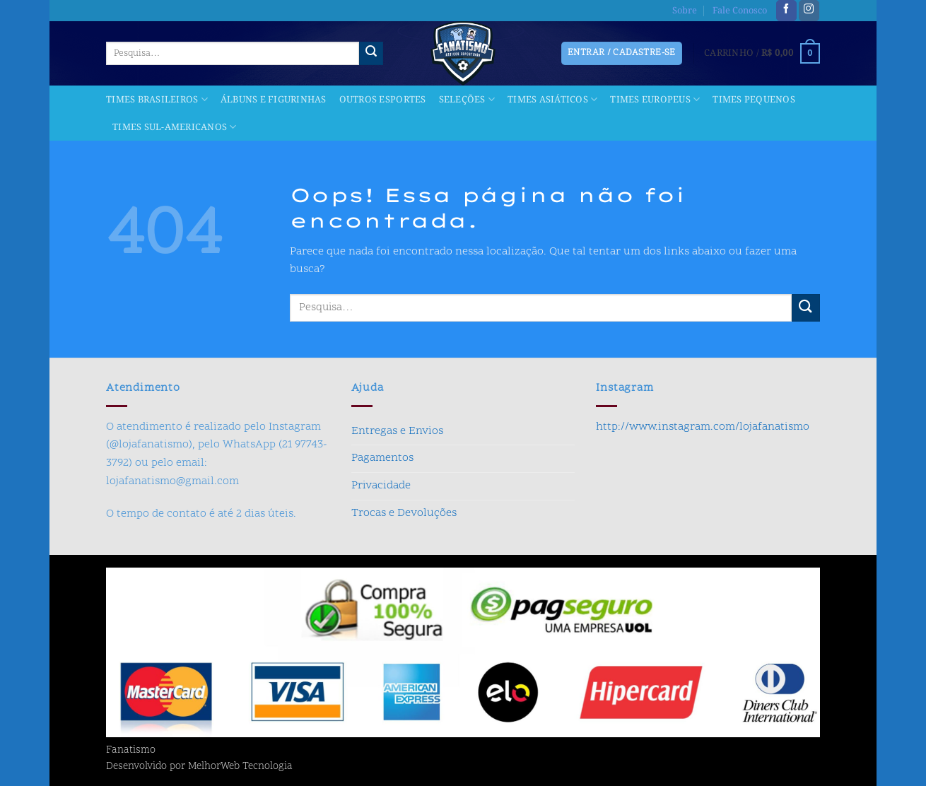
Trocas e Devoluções (404, 513)
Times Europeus (655, 100)
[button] (762, 54)
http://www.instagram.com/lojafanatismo (702, 427)
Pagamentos (382, 458)
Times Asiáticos (552, 100)
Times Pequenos (754, 100)
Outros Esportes (382, 100)
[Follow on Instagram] (809, 10)
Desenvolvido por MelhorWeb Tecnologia (199, 767)
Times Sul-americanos (174, 127)
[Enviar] (371, 54)
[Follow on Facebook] (786, 10)
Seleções (467, 100)
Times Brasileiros (157, 100)
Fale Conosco (740, 11)
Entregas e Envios (397, 431)
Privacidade (381, 485)
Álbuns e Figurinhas (274, 100)
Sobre (684, 11)
